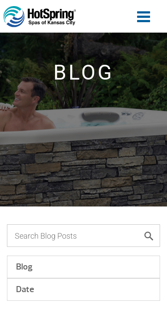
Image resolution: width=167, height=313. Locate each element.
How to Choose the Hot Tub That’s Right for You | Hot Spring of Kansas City (39, 17)
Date (25, 289)
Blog (24, 266)
